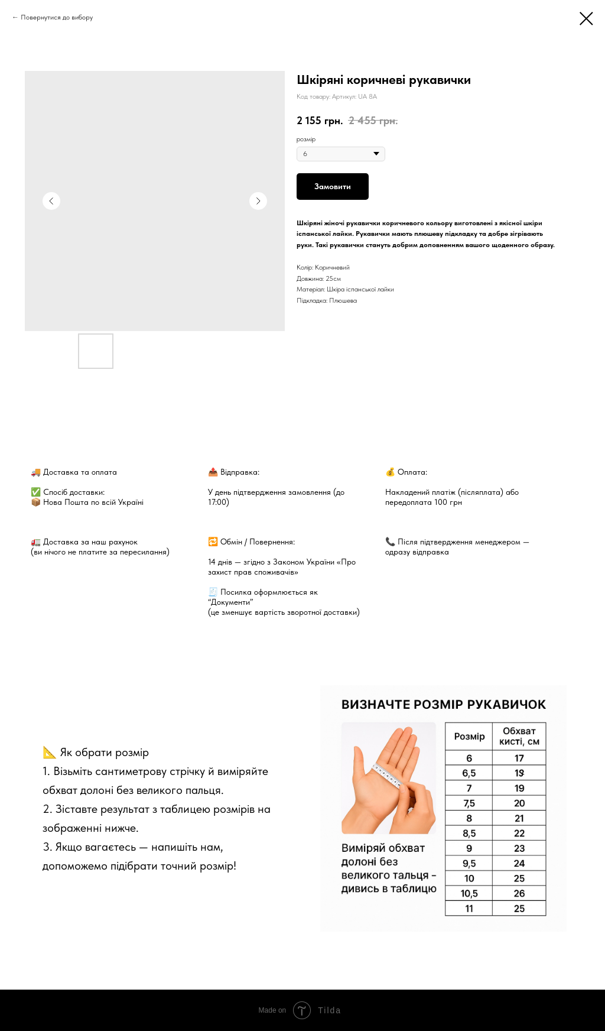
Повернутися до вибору (57, 17)
